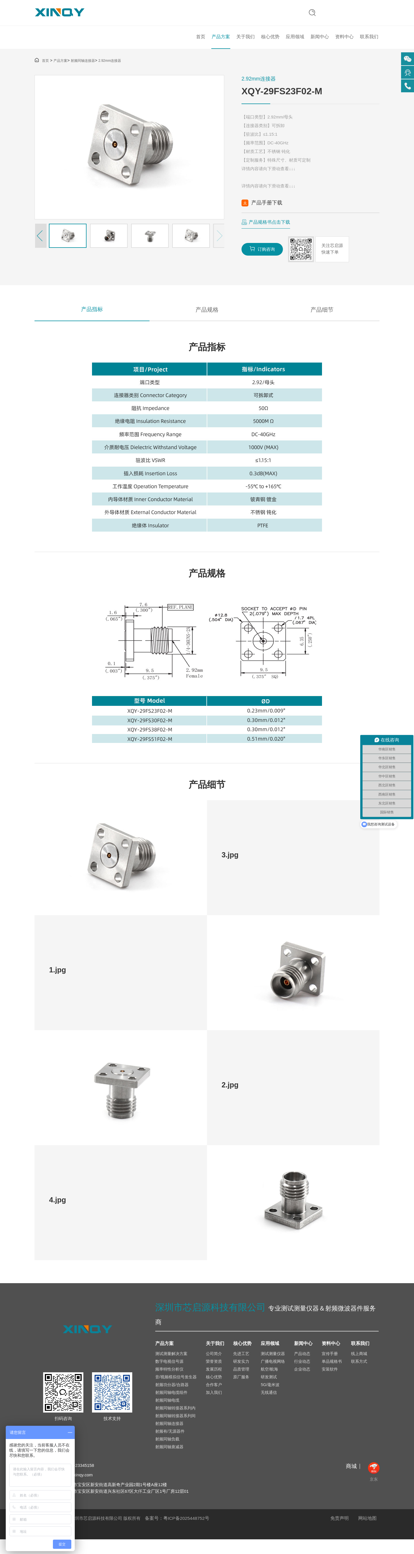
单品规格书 (332, 1375)
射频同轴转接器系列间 (175, 1429)
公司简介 (214, 1367)
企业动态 (302, 1383)
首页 (200, 42)
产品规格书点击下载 (269, 230)
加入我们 (214, 1406)
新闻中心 (319, 42)
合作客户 (214, 1398)
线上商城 (359, 1367)
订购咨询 (263, 258)
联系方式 (359, 1375)
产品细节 (322, 319)
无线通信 (269, 1406)
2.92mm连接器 (109, 69)
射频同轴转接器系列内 (175, 1421)
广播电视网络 (273, 1375)
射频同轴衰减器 (169, 1460)
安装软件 (330, 1383)
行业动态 (302, 1375)
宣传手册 (330, 1367)
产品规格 (206, 319)
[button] (40, 244)
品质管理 (241, 1383)
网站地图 (367, 1532)
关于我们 (245, 42)
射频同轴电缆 (167, 1414)
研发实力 (241, 1375)
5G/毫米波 (270, 1398)
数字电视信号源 (169, 1375)
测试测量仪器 (273, 1367)
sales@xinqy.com (76, 1489)
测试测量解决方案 (171, 1367)
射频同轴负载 (167, 1452)
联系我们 (369, 42)
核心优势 (270, 42)
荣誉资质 (214, 1375)
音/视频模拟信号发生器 (176, 1390)
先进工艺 (241, 1367)
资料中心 (344, 42)
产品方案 (221, 42)
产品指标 (91, 319)
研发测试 (269, 1390)
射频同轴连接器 (83, 69)
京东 (373, 1486)
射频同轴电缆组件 (171, 1406)
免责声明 (339, 1532)
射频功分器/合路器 (172, 1398)
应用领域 (295, 42)
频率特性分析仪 (169, 1383)
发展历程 (214, 1383)
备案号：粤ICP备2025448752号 (177, 1532)
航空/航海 (269, 1383)
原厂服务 (241, 1390)
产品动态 (302, 1367)
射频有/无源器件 (170, 1445)
